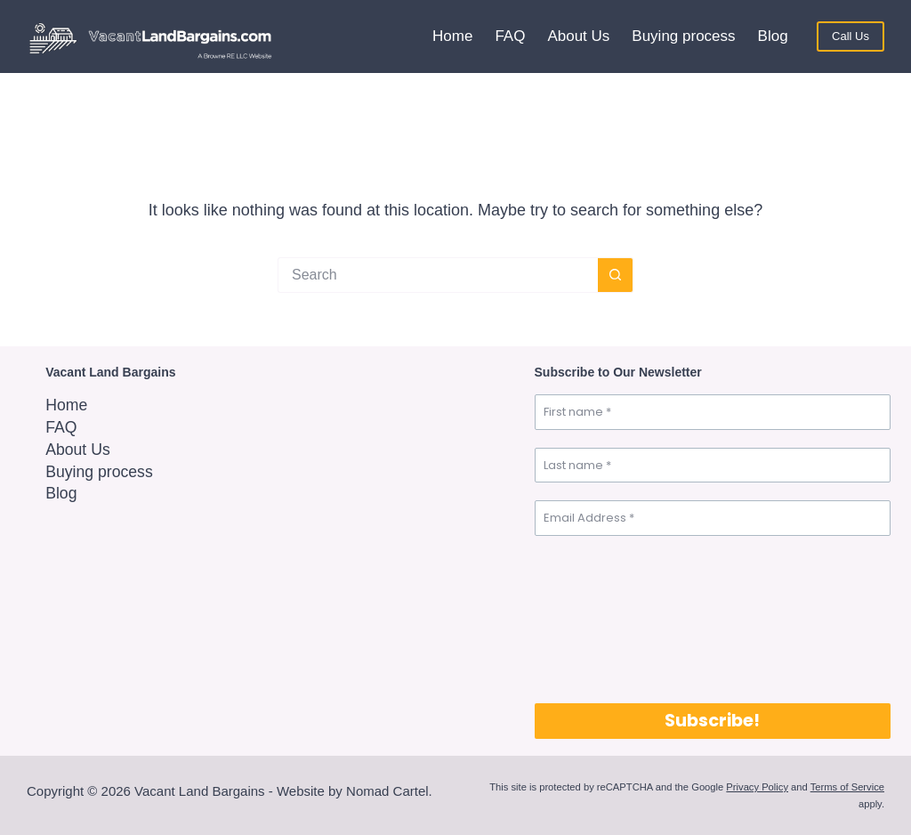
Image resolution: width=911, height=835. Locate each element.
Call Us (850, 36)
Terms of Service (847, 787)
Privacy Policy (757, 787)
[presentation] (608, 618)
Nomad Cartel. (389, 791)
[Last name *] (713, 465)
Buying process (683, 36)
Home (452, 36)
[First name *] (713, 412)
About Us (578, 36)
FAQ (510, 36)
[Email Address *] (713, 518)
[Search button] (615, 275)
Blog (773, 36)
